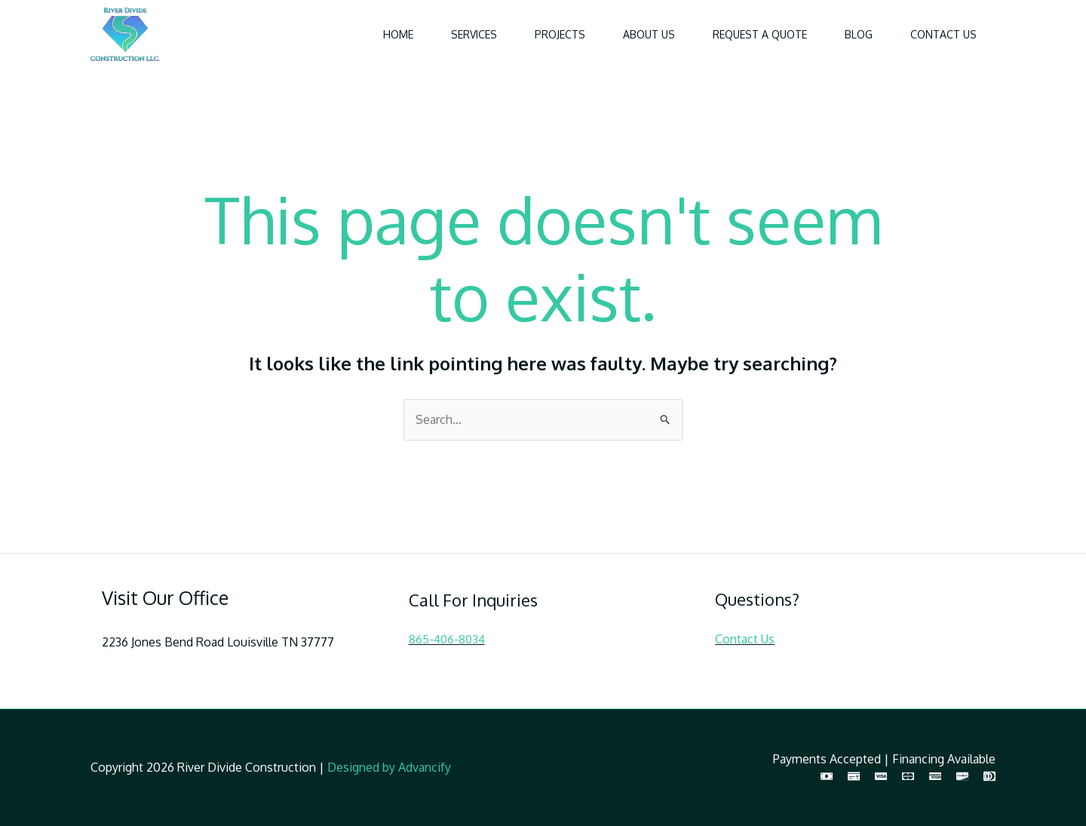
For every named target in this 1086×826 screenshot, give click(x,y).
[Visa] (881, 776)
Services (474, 34)
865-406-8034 (447, 639)
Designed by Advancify (389, 767)
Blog (859, 34)
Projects (560, 34)
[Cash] (827, 776)
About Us (649, 34)
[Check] (854, 776)
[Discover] (962, 776)
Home (398, 34)
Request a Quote (760, 34)
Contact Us (943, 34)
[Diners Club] (989, 776)
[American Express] (935, 776)
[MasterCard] (908, 776)
